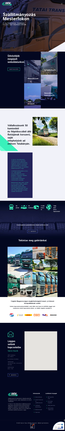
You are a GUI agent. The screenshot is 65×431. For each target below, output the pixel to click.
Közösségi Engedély (50, 402)
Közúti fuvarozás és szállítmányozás (39, 401)
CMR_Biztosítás (51, 405)
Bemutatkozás (38, 397)
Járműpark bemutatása (38, 406)
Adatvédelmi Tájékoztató (50, 408)
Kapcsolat (37, 412)
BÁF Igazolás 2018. (51, 397)
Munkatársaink (38, 409)
